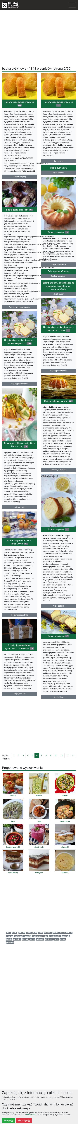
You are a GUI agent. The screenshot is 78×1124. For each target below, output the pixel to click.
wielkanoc (18, 936)
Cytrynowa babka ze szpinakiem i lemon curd (19, 556)
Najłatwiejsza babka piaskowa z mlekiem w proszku (58, 372)
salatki (55, 933)
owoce (32, 939)
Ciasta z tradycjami (59, 310)
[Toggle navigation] (72, 5)
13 (73, 755)
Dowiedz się (30, 1115)
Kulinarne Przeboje (58, 295)
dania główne (37, 936)
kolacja (9, 939)
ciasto (56, 939)
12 (67, 755)
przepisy (21, 933)
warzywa (9, 936)
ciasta (14, 933)
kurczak (25, 939)
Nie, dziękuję (24, 1120)
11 (61, 755)
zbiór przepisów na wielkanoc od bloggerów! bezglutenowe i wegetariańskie (58, 323)
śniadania (40, 939)
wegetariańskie (54, 936)
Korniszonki (58, 161)
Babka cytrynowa (58, 199)
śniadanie (47, 933)
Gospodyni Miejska (58, 537)
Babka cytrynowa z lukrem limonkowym (19, 679)
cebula (62, 939)
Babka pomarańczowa (58, 305)
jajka (46, 936)
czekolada (66, 936)
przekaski (27, 936)
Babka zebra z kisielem (19, 243)
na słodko (16, 939)
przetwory (10, 942)
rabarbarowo (58, 203)
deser (40, 933)
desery (28, 933)
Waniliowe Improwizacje (19, 340)
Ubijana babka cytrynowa (58, 468)
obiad (8, 933)
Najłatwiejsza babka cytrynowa (19, 104)
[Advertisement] (39, 37)
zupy (35, 933)
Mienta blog (20, 619)
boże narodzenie (66, 933)
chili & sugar (58, 331)
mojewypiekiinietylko (58, 414)
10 (56, 755)
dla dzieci (48, 939)
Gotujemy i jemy (19, 177)
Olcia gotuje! (58, 723)
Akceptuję (8, 1120)
